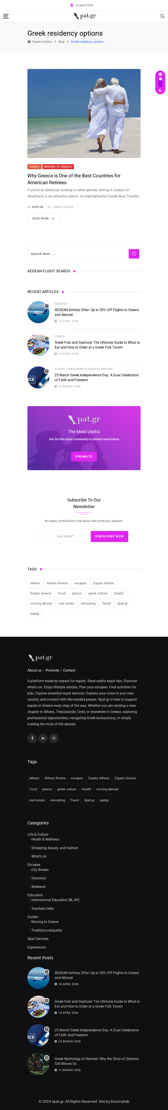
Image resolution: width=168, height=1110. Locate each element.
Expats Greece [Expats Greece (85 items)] (40, 593)
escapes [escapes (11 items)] (80, 583)
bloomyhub (120, 1101)
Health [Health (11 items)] (119, 593)
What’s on (38, 856)
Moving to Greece (44, 922)
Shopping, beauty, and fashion (54, 848)
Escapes (61, 303)
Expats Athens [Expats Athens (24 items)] (103, 583)
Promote (52, 670)
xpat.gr (37, 207)
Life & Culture (37, 834)
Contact (69, 670)
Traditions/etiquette (46, 930)
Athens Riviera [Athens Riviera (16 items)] (57, 583)
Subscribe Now (109, 536)
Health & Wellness (45, 839)
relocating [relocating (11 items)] (88, 603)
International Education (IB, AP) (55, 900)
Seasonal (38, 878)
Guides (60, 336)
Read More (44, 218)
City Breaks (40, 870)
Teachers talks (42, 908)
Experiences (36, 947)
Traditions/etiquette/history (90, 369)
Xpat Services (37, 939)
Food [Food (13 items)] (61, 593)
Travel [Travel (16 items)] (106, 603)
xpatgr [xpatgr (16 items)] (34, 614)
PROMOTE (84, 456)
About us (34, 670)
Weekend (38, 887)
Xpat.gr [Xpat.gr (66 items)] (122, 603)
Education (35, 895)
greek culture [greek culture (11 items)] (97, 593)
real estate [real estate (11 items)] (66, 603)
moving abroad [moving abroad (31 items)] (41, 603)
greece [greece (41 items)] (77, 593)
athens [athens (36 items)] (35, 583)
